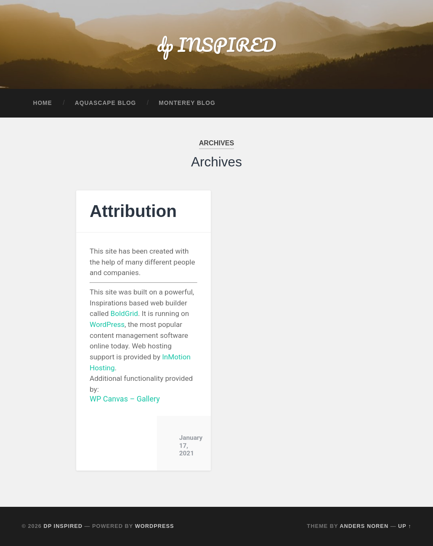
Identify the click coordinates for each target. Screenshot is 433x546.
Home (42, 103)
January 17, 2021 (191, 445)
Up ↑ (405, 526)
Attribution (133, 211)
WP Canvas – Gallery (125, 398)
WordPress (107, 324)
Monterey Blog (187, 103)
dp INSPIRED (216, 44)
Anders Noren (364, 526)
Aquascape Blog (105, 103)
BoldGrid (124, 313)
